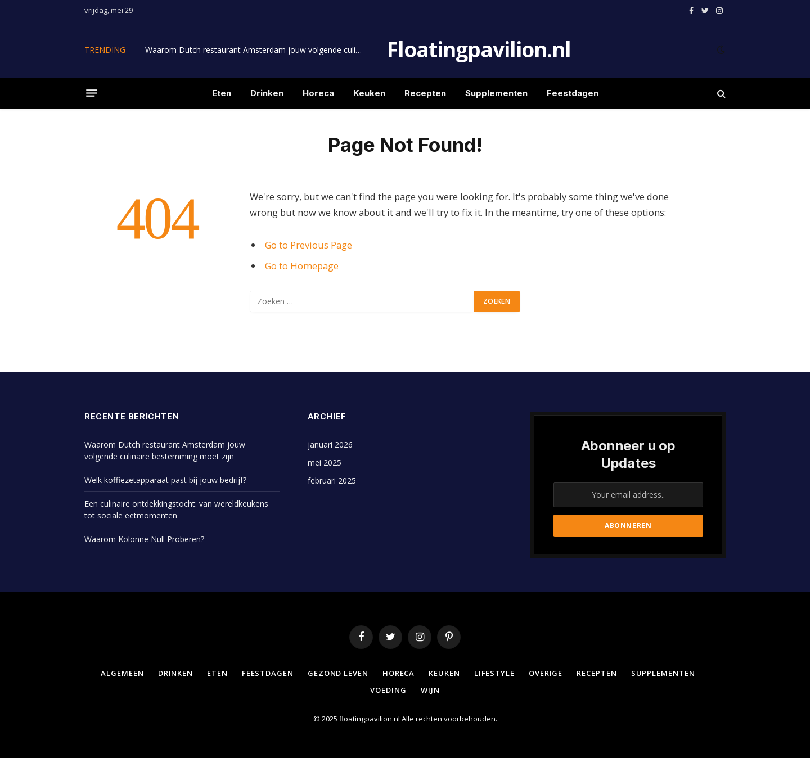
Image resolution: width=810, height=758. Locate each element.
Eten (221, 93)
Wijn (430, 690)
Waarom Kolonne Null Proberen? (144, 539)
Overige (545, 673)
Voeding (388, 690)
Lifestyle (494, 673)
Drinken (267, 93)
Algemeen (122, 673)
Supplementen (496, 93)
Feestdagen (572, 93)
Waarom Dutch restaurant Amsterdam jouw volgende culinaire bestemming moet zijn (257, 50)
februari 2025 (332, 480)
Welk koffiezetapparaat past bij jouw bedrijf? (165, 480)
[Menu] (91, 93)
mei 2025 (324, 462)
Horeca (318, 93)
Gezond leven (338, 673)
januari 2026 (330, 444)
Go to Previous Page (308, 244)
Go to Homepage (302, 265)
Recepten (425, 93)
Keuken (369, 93)
